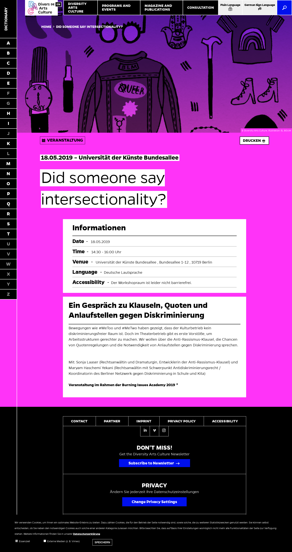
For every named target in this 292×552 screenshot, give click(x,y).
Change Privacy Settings (154, 502)
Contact (79, 421)
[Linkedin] (145, 431)
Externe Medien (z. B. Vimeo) (63, 541)
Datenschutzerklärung (86, 534)
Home (46, 27)
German (53, 4)
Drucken (254, 141)
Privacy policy (182, 421)
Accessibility (225, 421)
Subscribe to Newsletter (151, 463)
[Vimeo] (154, 431)
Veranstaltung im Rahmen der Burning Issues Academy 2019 (122, 385)
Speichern (102, 542)
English (58, 4)
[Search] (284, 7)
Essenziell (24, 541)
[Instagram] (163, 431)
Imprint (143, 421)
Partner (112, 421)
